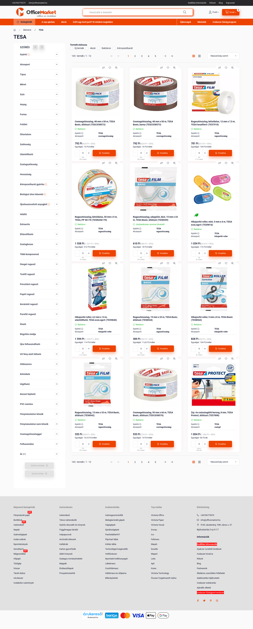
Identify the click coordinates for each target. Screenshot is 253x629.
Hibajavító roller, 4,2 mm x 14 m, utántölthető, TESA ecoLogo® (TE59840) (96, 318)
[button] (24, 22)
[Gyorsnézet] (116, 68)
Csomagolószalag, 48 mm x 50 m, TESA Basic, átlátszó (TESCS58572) (95, 123)
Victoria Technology (160, 573)
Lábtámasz (110, 563)
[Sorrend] (223, 56)
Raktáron (106, 48)
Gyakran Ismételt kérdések (209, 549)
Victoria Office (157, 515)
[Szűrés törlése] (41, 47)
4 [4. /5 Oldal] (148, 56)
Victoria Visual (157, 525)
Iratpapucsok (65, 534)
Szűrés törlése (38, 474)
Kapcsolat (230, 3)
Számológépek (20, 534)
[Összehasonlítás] (103, 68)
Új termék (79, 48)
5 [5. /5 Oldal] (155, 56)
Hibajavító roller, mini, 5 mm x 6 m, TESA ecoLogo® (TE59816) (211, 223)
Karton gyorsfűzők (67, 549)
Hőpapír (17, 558)
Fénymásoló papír (22, 515)
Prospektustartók (67, 573)
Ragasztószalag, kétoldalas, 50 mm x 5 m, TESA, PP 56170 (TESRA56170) (96, 218)
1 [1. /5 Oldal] (128, 56)
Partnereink (202, 568)
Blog (221, 3)
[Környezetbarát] (196, 215)
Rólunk (212, 3)
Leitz (153, 558)
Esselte (154, 549)
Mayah (154, 544)
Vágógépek (110, 525)
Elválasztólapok (66, 568)
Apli (152, 563)
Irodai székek (20, 539)
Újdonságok (185, 22)
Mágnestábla (19, 553)
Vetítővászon (111, 554)
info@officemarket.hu (38, 3)
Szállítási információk (197, 3)
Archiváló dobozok (67, 539)
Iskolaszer (18, 578)
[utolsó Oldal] (172, 56)
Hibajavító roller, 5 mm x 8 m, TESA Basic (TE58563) (212, 318)
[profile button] (213, 12)
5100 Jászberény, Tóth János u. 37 (216, 525)
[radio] (199, 56)
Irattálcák (63, 544)
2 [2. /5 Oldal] (135, 56)
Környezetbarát (125, 48)
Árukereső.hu (93, 617)
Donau (154, 529)
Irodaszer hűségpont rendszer (210, 592)
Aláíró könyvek (66, 554)
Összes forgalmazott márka (163, 578)
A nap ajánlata (48, 22)
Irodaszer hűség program (224, 22)
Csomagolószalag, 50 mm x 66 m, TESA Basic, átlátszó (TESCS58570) (153, 414)
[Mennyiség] (83, 153)
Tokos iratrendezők (68, 520)
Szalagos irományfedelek (70, 558)
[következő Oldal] (165, 56)
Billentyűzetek (111, 578)
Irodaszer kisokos (205, 554)
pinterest (210, 600)
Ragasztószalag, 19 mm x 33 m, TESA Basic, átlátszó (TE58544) (155, 318)
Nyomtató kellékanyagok (116, 558)
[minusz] (77, 153)
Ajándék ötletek (204, 587)
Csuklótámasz (111, 568)
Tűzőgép (17, 563)
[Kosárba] (104, 153)
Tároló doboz (19, 573)
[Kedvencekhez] (110, 68)
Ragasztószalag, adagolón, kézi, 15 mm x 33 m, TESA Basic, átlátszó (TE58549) (155, 218)
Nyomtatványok (21, 544)
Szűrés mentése (38, 465)
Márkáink (201, 22)
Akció (63, 22)
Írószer (17, 568)
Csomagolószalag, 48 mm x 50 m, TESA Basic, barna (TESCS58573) (153, 123)
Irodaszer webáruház (206, 583)
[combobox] (138, 12)
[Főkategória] (15, 30)
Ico (152, 534)
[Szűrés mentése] (35, 47)
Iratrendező (19, 524)
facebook (198, 600)
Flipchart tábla (111, 539)
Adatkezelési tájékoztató (208, 578)
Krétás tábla (110, 544)
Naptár (17, 529)
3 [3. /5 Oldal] (141, 56)
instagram (217, 600)
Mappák (63, 563)
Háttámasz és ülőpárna (115, 573)
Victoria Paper (157, 520)
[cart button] (230, 12)
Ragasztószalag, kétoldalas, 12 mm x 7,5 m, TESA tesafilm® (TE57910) (213, 123)
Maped (154, 554)
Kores (153, 568)
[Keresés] (184, 12)
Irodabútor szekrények (24, 583)
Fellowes (155, 539)
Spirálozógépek (112, 529)
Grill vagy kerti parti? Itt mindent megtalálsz (93, 22)
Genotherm (19, 549)
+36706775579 (18, 3)
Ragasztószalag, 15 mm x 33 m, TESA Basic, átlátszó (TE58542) (97, 414)
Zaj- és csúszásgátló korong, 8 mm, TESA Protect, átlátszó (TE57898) (212, 414)
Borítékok (18, 520)
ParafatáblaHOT (112, 534)
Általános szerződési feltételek (211, 573)
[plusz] (88, 153)
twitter (204, 600)
